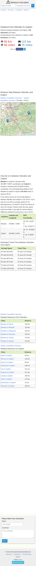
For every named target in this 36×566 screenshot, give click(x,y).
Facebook (19, 49)
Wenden (3, 98)
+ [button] (3, 104)
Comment (5, 528)
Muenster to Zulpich (7, 386)
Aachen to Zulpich (7, 362)
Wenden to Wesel (7, 324)
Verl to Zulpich (6, 369)
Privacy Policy (27, 554)
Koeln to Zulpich (6, 355)
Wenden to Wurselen (8, 334)
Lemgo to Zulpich (7, 376)
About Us (9, 554)
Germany (18, 98)
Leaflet (24, 134)
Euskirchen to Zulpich (8, 382)
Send (5, 541)
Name (4, 521)
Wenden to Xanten (7, 337)
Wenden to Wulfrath (7, 327)
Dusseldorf (10, 98)
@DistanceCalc (18, 562)
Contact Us (17, 554)
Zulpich (26, 98)
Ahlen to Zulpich (6, 379)
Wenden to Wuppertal (8, 331)
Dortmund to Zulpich (8, 365)
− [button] (3, 107)
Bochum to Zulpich (7, 359)
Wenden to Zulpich (7, 341)
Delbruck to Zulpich (7, 372)
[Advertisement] (18, 18)
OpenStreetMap (31, 134)
